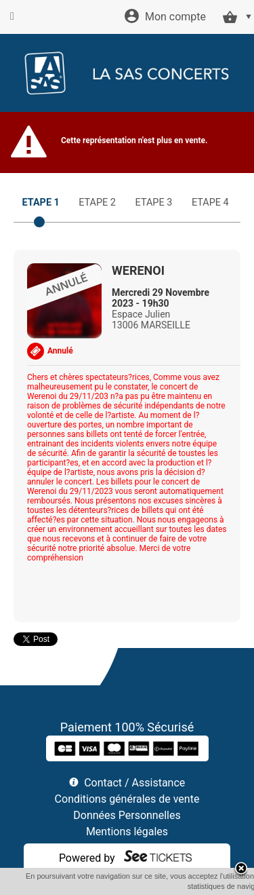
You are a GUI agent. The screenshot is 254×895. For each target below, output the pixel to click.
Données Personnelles (126, 815)
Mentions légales (127, 831)
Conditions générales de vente (127, 799)
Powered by (87, 858)
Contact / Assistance (134, 782)
